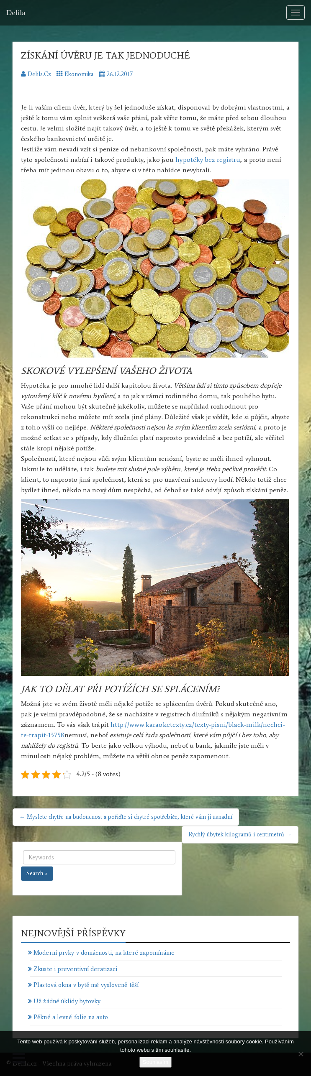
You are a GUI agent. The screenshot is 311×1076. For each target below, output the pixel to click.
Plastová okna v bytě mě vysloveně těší (86, 985)
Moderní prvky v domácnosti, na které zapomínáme (104, 952)
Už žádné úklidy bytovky (66, 1001)
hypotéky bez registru (207, 160)
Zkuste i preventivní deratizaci (75, 969)
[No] (300, 1054)
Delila (16, 12)
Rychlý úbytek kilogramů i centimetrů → (240, 834)
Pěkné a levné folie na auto (70, 1017)
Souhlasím (155, 1062)
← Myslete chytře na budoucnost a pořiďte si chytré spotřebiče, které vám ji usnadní (125, 816)
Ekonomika (78, 74)
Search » (37, 873)
